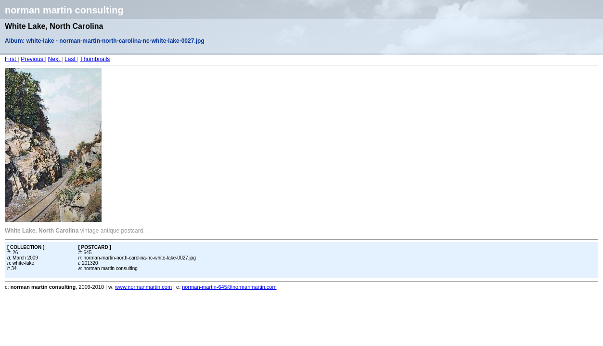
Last (70, 59)
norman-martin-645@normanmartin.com (229, 287)
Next (55, 59)
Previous (33, 59)
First (11, 59)
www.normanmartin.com (143, 287)
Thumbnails (95, 59)
